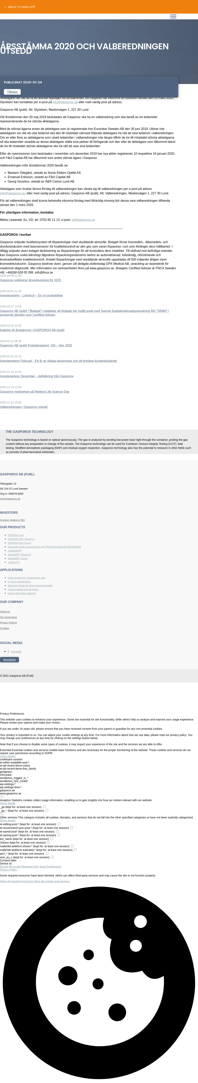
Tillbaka (12, 91)
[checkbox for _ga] (44, 806)
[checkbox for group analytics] (2, 797)
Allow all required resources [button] (16, 881)
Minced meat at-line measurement (30, 585)
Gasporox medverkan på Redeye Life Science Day (34, 391)
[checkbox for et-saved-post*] (57, 831)
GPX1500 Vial (16, 535)
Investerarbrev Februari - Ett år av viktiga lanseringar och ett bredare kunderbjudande (58, 361)
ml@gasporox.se (83, 219)
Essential (5, 750)
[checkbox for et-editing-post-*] (59, 824)
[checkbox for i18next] (48, 842)
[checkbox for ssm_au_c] (52, 857)
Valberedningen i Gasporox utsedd (23, 407)
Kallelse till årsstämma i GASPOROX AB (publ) (32, 330)
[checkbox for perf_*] (47, 853)
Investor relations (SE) (12, 520)
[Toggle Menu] (173, 16)
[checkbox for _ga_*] (47, 810)
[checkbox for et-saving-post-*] (58, 835)
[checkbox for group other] (2, 814)
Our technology (8, 617)
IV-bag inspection (19, 581)
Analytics (5, 800)
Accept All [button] (6, 866)
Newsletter (9, 659)
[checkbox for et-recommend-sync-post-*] (71, 827)
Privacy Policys (8, 622)
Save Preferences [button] (50, 866)
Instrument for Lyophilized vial (26, 578)
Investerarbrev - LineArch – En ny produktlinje (31, 295)
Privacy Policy (8, 869)
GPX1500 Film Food (19, 543)
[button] (99, 983)
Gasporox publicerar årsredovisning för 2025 (30, 280)
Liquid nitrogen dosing (22, 593)
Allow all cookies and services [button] (52, 881)
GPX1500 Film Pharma (21, 539)
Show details (7, 756)
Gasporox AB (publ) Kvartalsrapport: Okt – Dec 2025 (36, 345)
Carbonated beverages (23, 589)
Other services (8, 817)
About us (5, 611)
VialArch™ (14, 562)
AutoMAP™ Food (17, 558)
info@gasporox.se (65, 102)
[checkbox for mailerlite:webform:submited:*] (75, 849)
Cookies (4, 628)
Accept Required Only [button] (26, 866)
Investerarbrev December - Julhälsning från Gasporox (37, 376)
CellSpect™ (15, 550)
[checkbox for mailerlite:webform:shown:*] (72, 846)
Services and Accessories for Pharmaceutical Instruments (44, 547)
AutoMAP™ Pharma (19, 554)
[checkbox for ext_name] (51, 838)
